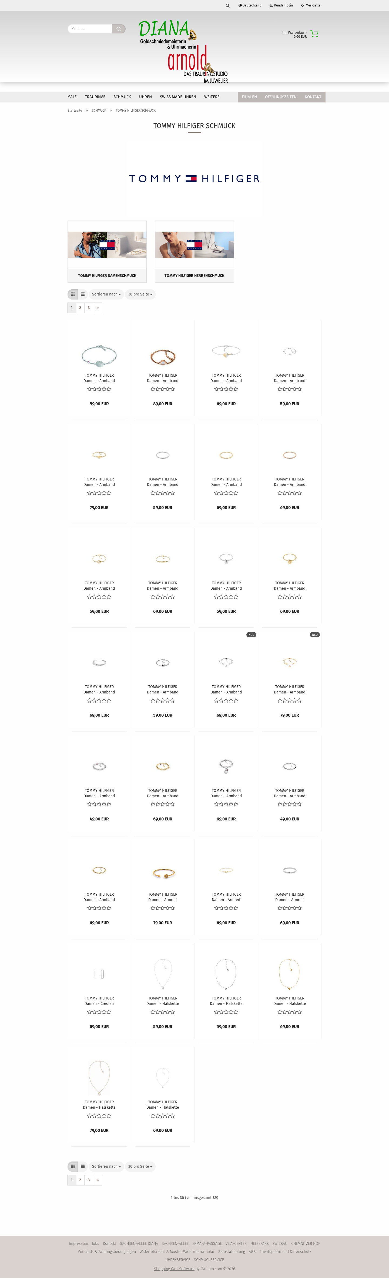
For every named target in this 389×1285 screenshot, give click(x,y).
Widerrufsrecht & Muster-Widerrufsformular (177, 1258)
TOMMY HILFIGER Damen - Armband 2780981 (99, 695)
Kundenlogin (281, 5)
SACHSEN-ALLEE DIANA (139, 1250)
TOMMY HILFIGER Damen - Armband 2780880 (226, 384)
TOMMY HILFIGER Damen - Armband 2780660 (162, 384)
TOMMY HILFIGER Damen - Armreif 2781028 (226, 903)
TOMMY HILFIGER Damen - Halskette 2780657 (99, 1111)
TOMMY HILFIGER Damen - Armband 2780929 (99, 488)
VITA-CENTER (236, 1250)
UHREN (145, 96)
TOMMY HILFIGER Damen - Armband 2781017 (99, 799)
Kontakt (313, 96)
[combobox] (106, 301)
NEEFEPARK (259, 1250)
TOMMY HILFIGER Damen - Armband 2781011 (226, 695)
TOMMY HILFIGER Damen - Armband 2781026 (99, 903)
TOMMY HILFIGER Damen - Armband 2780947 (99, 592)
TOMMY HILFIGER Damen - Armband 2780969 (226, 592)
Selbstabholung (231, 1258)
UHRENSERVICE (177, 1266)
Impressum (78, 1250)
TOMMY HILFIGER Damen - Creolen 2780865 (99, 1007)
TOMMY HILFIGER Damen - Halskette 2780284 (162, 1007)
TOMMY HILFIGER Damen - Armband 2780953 (162, 592)
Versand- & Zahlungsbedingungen (107, 1258)
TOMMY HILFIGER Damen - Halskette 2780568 (226, 1007)
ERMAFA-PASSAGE (207, 1250)
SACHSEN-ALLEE (175, 1250)
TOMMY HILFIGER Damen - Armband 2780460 (99, 384)
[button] (73, 301)
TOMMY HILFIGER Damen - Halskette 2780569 (289, 1007)
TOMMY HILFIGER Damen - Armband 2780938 (226, 488)
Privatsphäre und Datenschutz (285, 1258)
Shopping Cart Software (174, 1275)
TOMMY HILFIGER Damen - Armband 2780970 (289, 592)
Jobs (95, 1250)
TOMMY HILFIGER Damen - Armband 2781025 (289, 799)
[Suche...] (119, 28)
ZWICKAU (280, 1250)
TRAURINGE (95, 96)
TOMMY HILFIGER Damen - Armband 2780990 (162, 695)
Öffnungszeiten (281, 96)
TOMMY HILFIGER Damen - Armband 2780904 (289, 384)
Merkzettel (311, 5)
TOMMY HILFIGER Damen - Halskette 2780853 (162, 1111)
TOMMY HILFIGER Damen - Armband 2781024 (226, 799)
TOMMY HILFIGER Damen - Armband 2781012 (289, 695)
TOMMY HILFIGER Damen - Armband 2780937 (162, 488)
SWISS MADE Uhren (178, 96)
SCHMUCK (122, 96)
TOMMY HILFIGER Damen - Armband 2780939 (289, 488)
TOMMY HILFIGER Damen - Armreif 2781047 (289, 903)
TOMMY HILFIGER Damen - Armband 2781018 (162, 799)
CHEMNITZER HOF (305, 1250)
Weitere (212, 96)
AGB (252, 1258)
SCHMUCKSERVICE (209, 1266)
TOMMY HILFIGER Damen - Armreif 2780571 (162, 903)
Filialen (249, 96)
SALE (72, 96)
